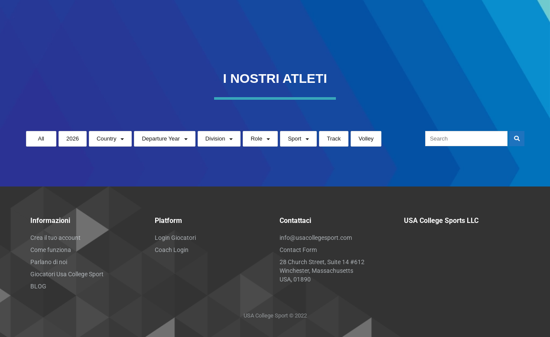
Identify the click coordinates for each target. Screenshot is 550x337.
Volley (366, 138)
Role (256, 138)
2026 (72, 138)
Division (215, 138)
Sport (294, 138)
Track (334, 138)
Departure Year (160, 138)
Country (107, 138)
